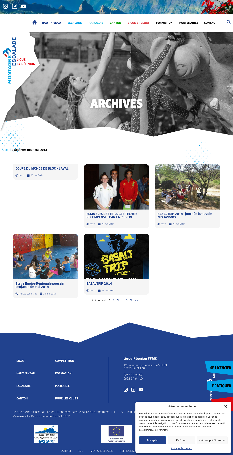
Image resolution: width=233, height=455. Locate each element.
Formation (63, 373)
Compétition (64, 361)
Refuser (181, 440)
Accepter (153, 440)
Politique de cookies (181, 448)
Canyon (22, 398)
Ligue (20, 361)
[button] (226, 406)
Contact (66, 450)
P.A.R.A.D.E (62, 386)
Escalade (23, 386)
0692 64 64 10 (133, 379)
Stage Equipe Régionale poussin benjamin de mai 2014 (39, 285)
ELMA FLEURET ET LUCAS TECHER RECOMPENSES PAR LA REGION (111, 215)
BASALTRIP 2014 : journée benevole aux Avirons (184, 215)
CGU (80, 450)
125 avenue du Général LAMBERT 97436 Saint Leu (145, 366)
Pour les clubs (66, 398)
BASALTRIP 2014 (99, 283)
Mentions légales (101, 450)
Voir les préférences (212, 440)
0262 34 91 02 (133, 375)
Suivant (136, 300)
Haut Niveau (25, 373)
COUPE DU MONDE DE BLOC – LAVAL (42, 168)
